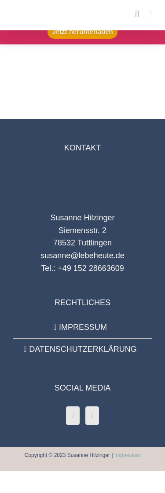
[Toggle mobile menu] (150, 14)
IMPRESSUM (83, 327)
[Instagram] (92, 415)
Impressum (127, 455)
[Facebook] (73, 415)
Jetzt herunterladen (82, 31)
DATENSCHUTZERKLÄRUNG (83, 349)
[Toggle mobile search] (137, 14)
